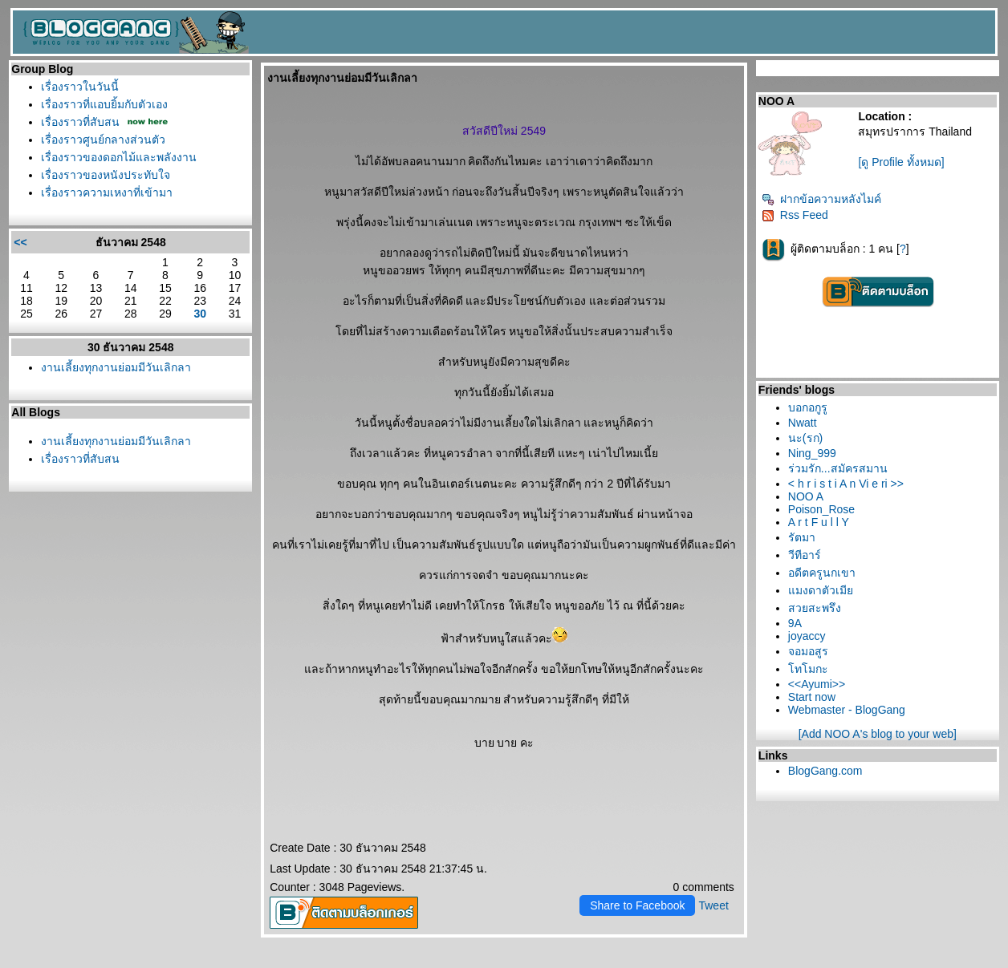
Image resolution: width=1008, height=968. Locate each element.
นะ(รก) (805, 437)
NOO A (805, 496)
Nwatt (802, 422)
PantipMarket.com (102, 962)
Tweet (713, 905)
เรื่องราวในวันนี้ (80, 86)
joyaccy (807, 636)
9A (795, 623)
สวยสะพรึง (814, 607)
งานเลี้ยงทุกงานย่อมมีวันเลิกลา (116, 367)
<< (20, 242)
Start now (811, 697)
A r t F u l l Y (818, 522)
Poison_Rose (821, 509)
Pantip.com (32, 962)
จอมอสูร (808, 651)
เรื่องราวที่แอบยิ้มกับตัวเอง (104, 104)
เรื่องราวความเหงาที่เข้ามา (107, 192)
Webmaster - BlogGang (846, 709)
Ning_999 (812, 453)
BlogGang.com (825, 770)
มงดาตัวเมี (820, 590)
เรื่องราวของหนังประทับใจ (105, 174)
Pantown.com (178, 962)
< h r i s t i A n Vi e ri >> (846, 483)
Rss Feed (795, 215)
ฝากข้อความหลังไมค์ (821, 198)
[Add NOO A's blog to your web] (878, 733)
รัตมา (801, 537)
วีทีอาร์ (804, 555)
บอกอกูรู (807, 407)
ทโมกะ (808, 668)
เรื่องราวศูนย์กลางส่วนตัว (103, 139)
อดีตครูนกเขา (822, 572)
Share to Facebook (637, 905)
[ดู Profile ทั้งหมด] (901, 162)
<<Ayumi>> (816, 684)
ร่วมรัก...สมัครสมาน (838, 468)
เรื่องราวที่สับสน (80, 121)
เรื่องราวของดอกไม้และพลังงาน (119, 157)
